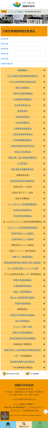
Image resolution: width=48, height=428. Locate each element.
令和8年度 (4, 39)
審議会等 (20, 11)
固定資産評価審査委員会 (22, 169)
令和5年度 (4, 54)
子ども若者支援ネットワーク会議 (22, 268)
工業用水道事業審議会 (22, 93)
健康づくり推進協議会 (22, 257)
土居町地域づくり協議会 (22, 239)
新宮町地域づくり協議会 (22, 233)
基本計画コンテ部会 (22, 187)
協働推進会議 (22, 175)
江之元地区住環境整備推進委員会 (22, 76)
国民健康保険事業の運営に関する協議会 (22, 262)
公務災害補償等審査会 (22, 134)
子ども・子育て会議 (22, 327)
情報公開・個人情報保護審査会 (22, 157)
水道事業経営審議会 (22, 99)
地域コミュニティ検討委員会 (22, 251)
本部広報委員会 (22, 117)
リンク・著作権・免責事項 (23, 404)
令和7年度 (4, 44)
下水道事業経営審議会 (22, 367)
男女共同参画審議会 (22, 216)
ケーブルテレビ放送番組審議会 (22, 204)
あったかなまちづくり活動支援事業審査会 (22, 222)
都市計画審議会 (22, 88)
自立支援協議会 (22, 321)
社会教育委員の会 (22, 105)
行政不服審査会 (22, 123)
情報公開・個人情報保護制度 (15, 407)
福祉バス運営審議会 (22, 292)
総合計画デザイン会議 (22, 192)
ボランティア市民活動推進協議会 (22, 227)
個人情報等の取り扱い (31, 410)
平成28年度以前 (7, 64)
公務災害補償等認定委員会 (22, 146)
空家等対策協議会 (22, 303)
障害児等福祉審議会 (22, 280)
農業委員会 (22, 309)
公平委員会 (22, 163)
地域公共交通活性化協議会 (22, 315)
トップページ (12, 11)
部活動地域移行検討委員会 (22, 362)
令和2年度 (4, 59)
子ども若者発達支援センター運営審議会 (22, 274)
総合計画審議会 (22, 198)
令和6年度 (4, 49)
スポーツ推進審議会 (22, 356)
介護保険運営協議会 (22, 286)
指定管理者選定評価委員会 (22, 181)
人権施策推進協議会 (22, 128)
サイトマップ (14, 410)
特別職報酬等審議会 (22, 140)
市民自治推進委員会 (22, 210)
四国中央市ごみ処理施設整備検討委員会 (22, 350)
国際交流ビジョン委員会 (22, 245)
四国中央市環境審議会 (22, 332)
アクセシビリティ (35, 407)
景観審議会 (22, 70)
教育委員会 (22, 111)
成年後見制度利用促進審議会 (22, 338)
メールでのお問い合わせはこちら (24, 399)
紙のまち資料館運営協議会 (22, 297)
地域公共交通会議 (22, 152)
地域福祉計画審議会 (22, 344)
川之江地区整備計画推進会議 (22, 82)
